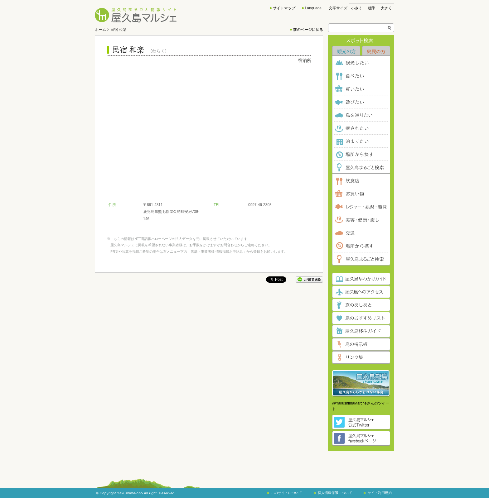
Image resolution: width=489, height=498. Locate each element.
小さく (356, 8)
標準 (371, 8)
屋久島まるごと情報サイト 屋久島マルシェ (136, 15)
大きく (386, 8)
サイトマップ (284, 8)
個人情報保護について (335, 493)
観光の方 (346, 51)
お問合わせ (228, 245)
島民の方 (376, 51)
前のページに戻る (308, 29)
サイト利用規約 (380, 493)
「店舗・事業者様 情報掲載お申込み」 (216, 251)
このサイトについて (286, 493)
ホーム (100, 29)
